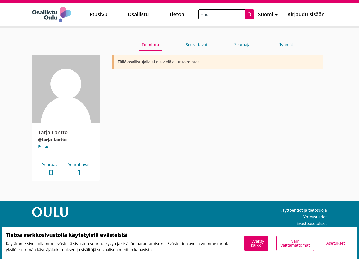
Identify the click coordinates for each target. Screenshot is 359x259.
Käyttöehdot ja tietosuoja (303, 210)
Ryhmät (286, 45)
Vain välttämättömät (295, 243)
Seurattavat (197, 45)
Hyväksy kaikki (256, 243)
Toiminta (150, 45)
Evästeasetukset (312, 223)
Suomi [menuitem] (265, 14)
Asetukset (335, 243)
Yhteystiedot (315, 217)
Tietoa (176, 14)
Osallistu (138, 14)
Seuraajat (243, 45)
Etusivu (98, 14)
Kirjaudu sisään (306, 14)
